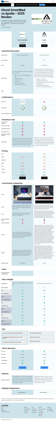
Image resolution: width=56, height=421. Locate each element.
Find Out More (22, 367)
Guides (2, 409)
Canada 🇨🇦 (26, 410)
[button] (53, 1)
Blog (2, 407)
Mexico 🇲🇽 (25, 412)
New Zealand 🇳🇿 (50, 410)
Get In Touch (3, 410)
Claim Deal (42, 4)
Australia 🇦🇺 (49, 409)
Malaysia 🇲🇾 (34, 412)
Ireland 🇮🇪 (40, 410)
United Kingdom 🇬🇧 (42, 409)
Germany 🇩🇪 (41, 412)
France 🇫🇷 (40, 414)
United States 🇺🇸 (27, 409)
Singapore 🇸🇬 (34, 409)
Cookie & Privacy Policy (5, 411)
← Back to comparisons (6, 27)
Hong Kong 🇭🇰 (34, 410)
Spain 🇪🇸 (40, 415)
